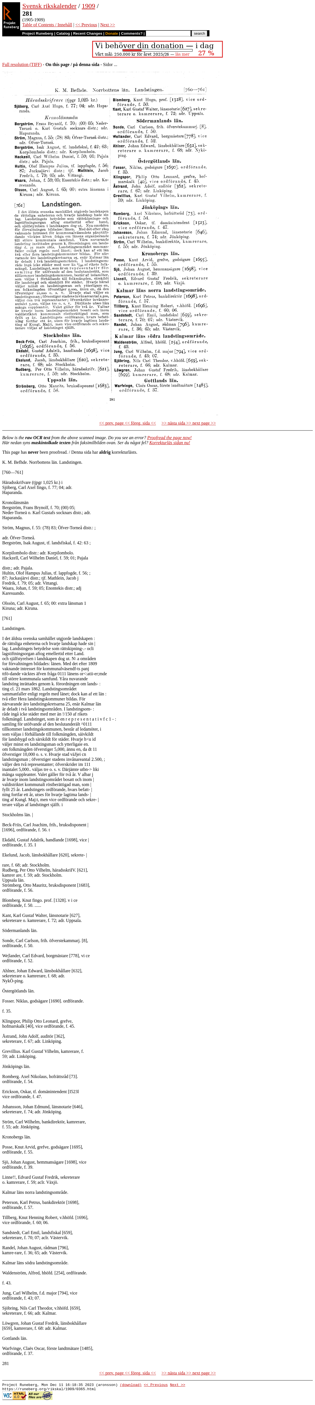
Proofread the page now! (169, 437)
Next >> (107, 24)
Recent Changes (87, 33)
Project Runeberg (37, 33)
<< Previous (86, 24)
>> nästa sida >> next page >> (188, 423)
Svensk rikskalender (49, 6)
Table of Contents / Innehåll (47, 24)
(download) (131, 1385)
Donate (111, 33)
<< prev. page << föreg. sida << (127, 423)
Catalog (63, 33)
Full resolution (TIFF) (22, 64)
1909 (88, 6)
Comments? (132, 33)
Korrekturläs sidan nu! (169, 442)
